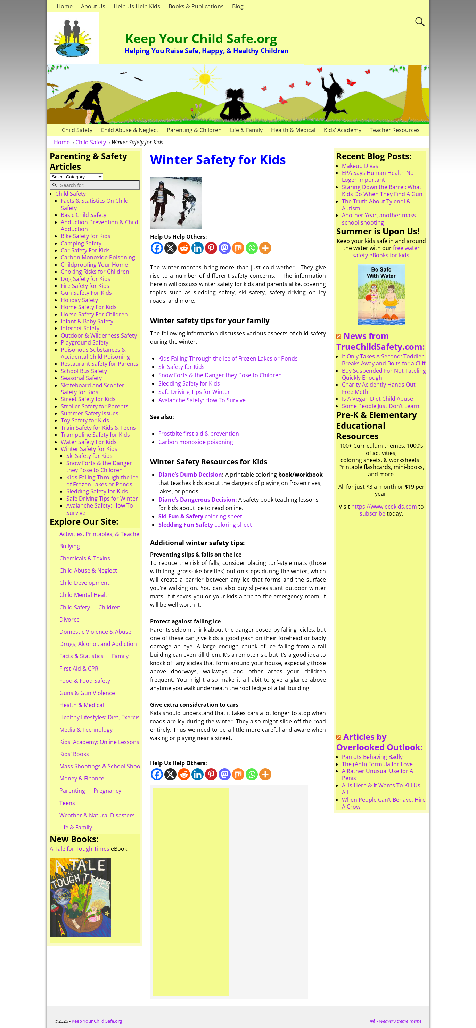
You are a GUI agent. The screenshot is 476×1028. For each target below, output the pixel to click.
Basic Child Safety (83, 215)
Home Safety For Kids (89, 307)
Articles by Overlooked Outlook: (379, 742)
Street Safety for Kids (88, 399)
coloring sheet (200, 516)
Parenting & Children (194, 130)
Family (120, 656)
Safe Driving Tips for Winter (194, 392)
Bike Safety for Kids (85, 236)
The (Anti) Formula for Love (377, 764)
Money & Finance (81, 778)
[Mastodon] (225, 248)
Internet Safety (80, 328)
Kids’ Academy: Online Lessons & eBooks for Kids (123, 742)
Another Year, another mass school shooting (379, 218)
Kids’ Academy (342, 130)
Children (109, 607)
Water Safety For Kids (89, 442)
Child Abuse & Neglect (129, 130)
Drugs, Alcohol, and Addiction (98, 644)
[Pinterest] (211, 248)
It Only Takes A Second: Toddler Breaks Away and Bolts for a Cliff (384, 360)
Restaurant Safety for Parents (99, 363)
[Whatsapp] (252, 248)
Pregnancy (107, 790)
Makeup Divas (360, 166)
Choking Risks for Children (95, 271)
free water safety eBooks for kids (386, 251)
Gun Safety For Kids (86, 293)
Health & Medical (293, 130)
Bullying (69, 546)
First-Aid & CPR (78, 668)
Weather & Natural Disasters (97, 815)
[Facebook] (157, 248)
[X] (170, 248)
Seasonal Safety (81, 378)
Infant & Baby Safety (87, 321)
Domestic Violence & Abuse (95, 632)
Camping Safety (81, 243)
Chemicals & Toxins (84, 558)
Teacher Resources (395, 130)
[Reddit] (184, 248)
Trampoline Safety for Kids (95, 434)
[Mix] (238, 248)
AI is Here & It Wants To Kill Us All (381, 789)
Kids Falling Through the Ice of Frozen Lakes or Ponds (228, 358)
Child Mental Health (85, 595)
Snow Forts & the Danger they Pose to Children (220, 375)
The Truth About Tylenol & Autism (376, 204)
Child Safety (77, 130)
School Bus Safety (84, 371)
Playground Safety (84, 342)
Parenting (72, 790)
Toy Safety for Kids (85, 420)
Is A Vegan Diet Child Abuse (377, 399)
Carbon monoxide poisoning (195, 442)
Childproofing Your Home (94, 264)
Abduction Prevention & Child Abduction (99, 225)
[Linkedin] (197, 248)
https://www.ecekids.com (384, 506)
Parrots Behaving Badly (372, 757)
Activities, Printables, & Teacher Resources (115, 534)
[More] (265, 248)
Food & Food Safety (84, 681)
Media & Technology (86, 730)
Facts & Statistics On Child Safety (95, 204)
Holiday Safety (79, 300)
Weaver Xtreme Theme (400, 1021)
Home (65, 6)
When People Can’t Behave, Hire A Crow (384, 803)
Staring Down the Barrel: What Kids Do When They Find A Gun (382, 190)
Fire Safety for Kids (85, 286)
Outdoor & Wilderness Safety (99, 335)
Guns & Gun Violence (87, 693)
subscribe (372, 513)
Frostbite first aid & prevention (198, 433)
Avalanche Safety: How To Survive (202, 400)
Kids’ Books (74, 754)
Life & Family (246, 130)
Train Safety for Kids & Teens (98, 427)
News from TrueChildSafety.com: (380, 341)
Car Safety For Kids (85, 250)
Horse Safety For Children (94, 314)
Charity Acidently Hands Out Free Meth (379, 388)
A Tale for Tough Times (79, 848)
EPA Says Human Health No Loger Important (378, 176)
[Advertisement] (191, 892)
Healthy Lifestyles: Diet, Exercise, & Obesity (115, 717)
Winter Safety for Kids (89, 449)
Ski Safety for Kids (181, 367)
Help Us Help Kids (137, 6)
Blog (238, 6)
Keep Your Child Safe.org (201, 38)
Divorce (69, 619)
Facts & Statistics (81, 656)
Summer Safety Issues (89, 413)
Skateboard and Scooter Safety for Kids (92, 388)
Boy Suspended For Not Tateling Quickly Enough (384, 374)
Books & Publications (196, 6)
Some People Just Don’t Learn (380, 406)
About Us (93, 6)
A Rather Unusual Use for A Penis (377, 774)
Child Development (84, 582)
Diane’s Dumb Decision (190, 474)
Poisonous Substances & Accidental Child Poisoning (95, 353)
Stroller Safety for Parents (95, 406)
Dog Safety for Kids (85, 279)
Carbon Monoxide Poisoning (98, 257)
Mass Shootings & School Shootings (106, 766)
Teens (67, 803)
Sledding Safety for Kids (189, 383)
